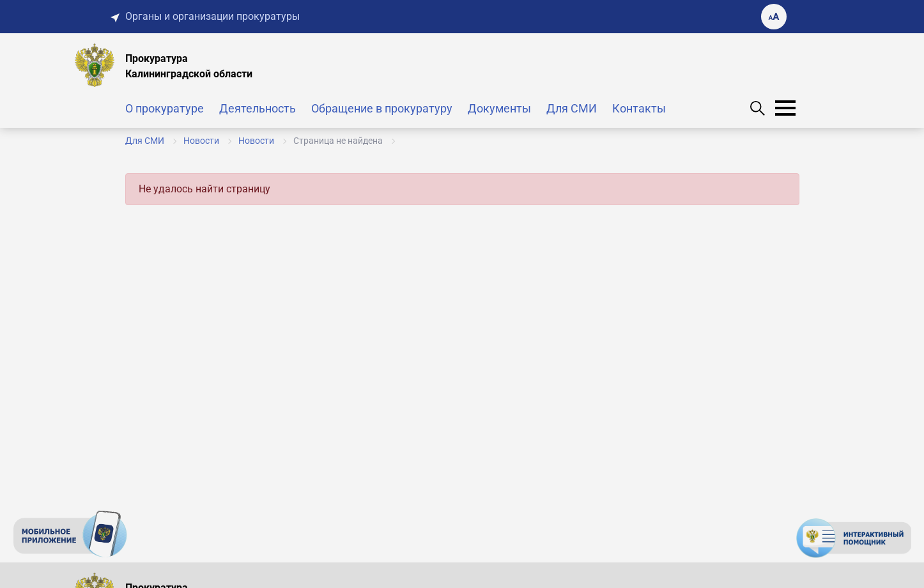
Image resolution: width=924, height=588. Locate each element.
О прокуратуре (164, 108)
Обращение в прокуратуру (381, 108)
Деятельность (257, 108)
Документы (499, 108)
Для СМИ (571, 108)
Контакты (639, 108)
